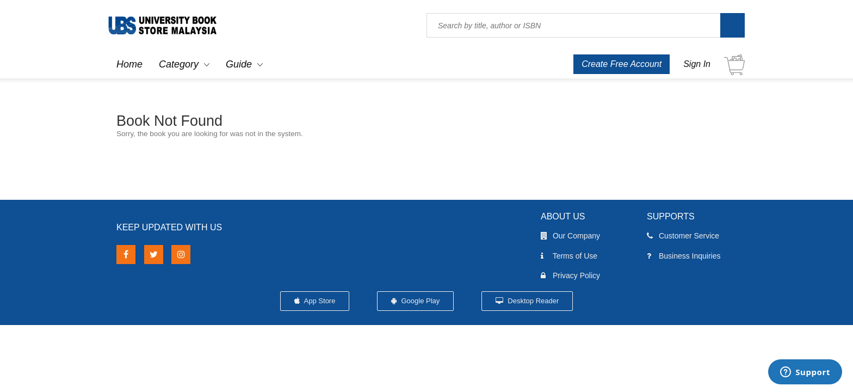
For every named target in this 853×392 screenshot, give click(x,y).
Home (129, 64)
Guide (239, 64)
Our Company (570, 235)
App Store (315, 301)
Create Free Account (622, 64)
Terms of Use (569, 256)
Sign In (696, 64)
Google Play (415, 301)
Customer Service (683, 235)
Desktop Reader (527, 301)
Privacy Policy (570, 275)
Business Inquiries (684, 256)
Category (179, 64)
